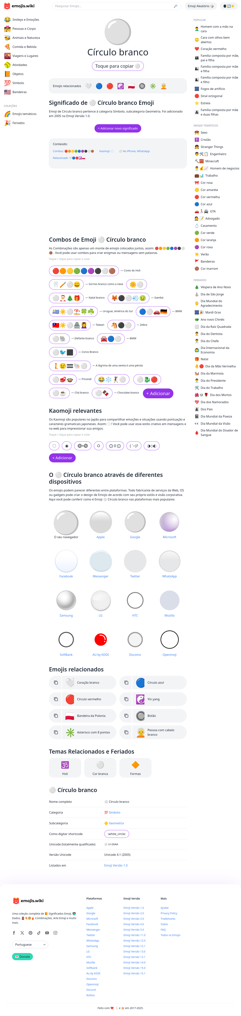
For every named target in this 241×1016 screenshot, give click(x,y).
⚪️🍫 (102, 393)
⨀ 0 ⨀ (115, 445)
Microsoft (92, 918)
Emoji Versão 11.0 (134, 935)
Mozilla (90, 962)
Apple (90, 907)
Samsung (92, 946)
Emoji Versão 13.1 (134, 957)
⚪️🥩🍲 (62, 379)
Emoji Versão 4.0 (134, 924)
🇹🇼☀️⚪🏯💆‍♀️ (70, 325)
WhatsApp (92, 940)
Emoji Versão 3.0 (134, 918)
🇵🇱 (132, 86)
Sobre (164, 924)
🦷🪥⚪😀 (66, 284)
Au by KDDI (93, 973)
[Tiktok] (39, 933)
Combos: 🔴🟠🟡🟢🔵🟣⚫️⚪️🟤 (73, 151)
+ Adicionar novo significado (118, 128)
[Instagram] (55, 933)
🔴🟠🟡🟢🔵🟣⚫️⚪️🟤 (84, 271)
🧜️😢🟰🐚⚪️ (70, 366)
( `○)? (134, 445)
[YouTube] (47, 933)
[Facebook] (14, 933)
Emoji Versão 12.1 (134, 946)
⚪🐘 (59, 338)
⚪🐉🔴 (147, 379)
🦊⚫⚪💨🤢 (128, 298)
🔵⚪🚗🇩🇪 (153, 311)
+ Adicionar (158, 393)
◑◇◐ (151, 445)
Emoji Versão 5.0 (134, 929)
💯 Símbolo (112, 812)
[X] (22, 933)
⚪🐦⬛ (62, 352)
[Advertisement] (118, 200)
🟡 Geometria (114, 823)
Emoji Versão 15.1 (134, 973)
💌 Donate (22, 957)
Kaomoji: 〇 (106, 151)
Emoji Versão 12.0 (134, 940)
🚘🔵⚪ (110, 338)
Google (90, 913)
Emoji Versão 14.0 (134, 962)
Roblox (90, 995)
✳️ (153, 86)
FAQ (163, 929)
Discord (91, 989)
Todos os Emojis (170, 935)
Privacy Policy (169, 913)
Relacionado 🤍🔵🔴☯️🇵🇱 (69, 158)
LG (88, 951)
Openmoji (92, 984)
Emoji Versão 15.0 (134, 968)
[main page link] (19, 6)
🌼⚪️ (137, 284)
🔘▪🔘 (82, 445)
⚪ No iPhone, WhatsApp (134, 151)
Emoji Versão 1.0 (116, 865)
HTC (89, 957)
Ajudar (165, 907)
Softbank (92, 968)
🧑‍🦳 (163, 86)
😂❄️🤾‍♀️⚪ (112, 379)
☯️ (121, 86)
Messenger (93, 929)
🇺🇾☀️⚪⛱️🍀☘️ (73, 311)
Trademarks (168, 918)
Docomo (91, 979)
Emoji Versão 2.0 (134, 913)
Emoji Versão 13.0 (134, 951)
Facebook (92, 924)
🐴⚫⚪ (121, 325)
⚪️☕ (59, 393)
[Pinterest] (30, 933)
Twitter (90, 935)
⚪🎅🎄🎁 (66, 298)
